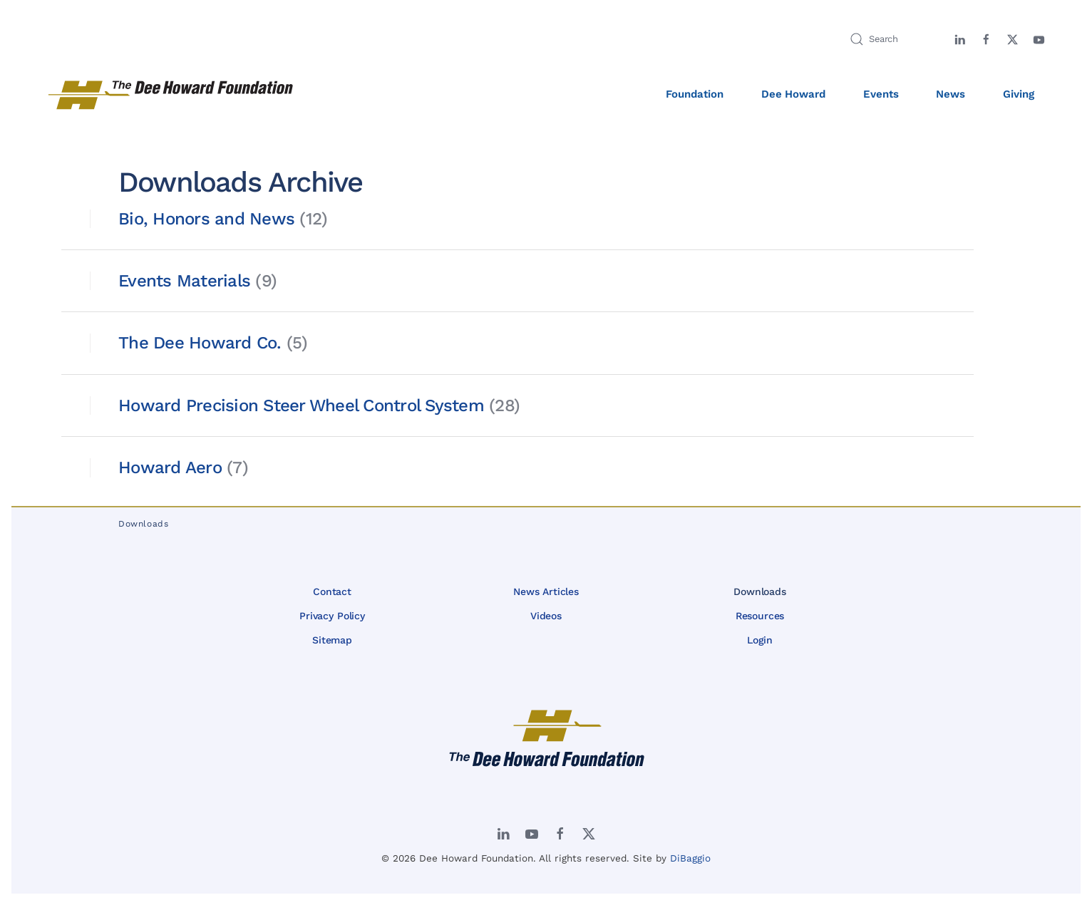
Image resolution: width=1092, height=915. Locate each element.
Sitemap (332, 640)
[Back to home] (172, 94)
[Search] (889, 39)
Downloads (759, 591)
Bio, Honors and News (206, 219)
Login (760, 640)
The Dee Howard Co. (200, 343)
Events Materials (184, 281)
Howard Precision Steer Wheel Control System (301, 405)
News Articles (546, 591)
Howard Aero (170, 467)
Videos (546, 615)
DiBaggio (690, 858)
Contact (332, 591)
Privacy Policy (332, 615)
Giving (1018, 94)
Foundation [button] (694, 94)
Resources (760, 615)
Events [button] (881, 94)
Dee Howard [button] (793, 94)
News (950, 94)
